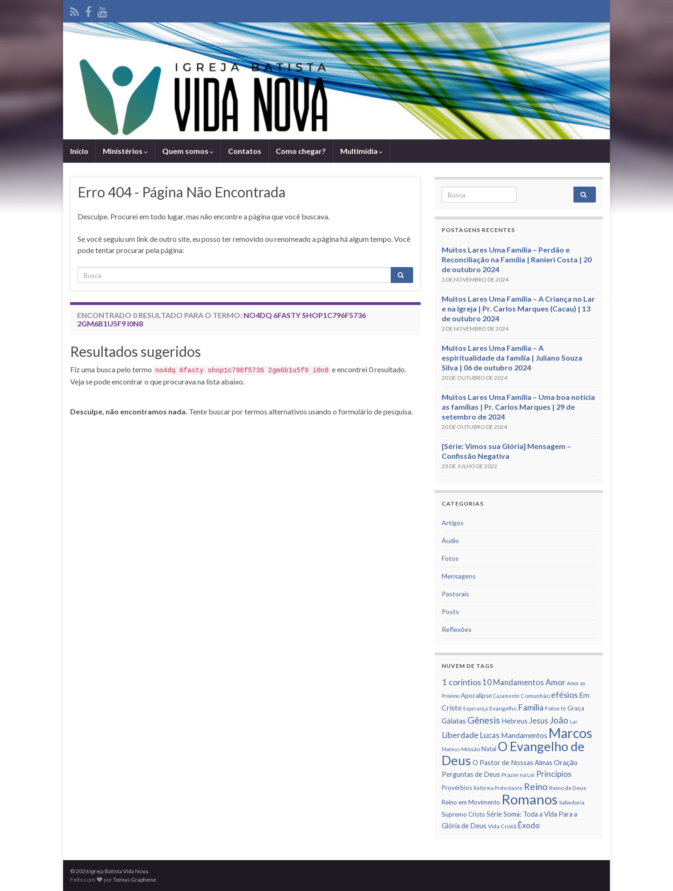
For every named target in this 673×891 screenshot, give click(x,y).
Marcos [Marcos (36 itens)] (570, 733)
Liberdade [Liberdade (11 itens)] (460, 735)
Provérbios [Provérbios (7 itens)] (457, 787)
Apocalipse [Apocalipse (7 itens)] (476, 695)
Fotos (450, 558)
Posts (450, 612)
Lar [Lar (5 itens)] (574, 721)
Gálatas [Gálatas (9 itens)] (454, 721)
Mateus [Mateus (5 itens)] (451, 749)
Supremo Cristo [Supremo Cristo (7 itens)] (463, 814)
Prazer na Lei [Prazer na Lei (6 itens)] (518, 774)
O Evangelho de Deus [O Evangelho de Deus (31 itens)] (513, 753)
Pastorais (455, 594)
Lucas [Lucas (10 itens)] (490, 735)
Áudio (450, 540)
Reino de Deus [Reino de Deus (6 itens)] (567, 787)
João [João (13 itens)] (559, 720)
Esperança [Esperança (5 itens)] (475, 708)
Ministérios (125, 150)
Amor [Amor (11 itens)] (555, 682)
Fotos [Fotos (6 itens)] (552, 708)
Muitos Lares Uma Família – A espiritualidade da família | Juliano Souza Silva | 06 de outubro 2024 (512, 357)
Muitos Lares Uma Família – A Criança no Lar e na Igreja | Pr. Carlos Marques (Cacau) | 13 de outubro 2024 (518, 308)
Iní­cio (79, 150)
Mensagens (459, 576)
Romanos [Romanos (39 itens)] (529, 799)
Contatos (244, 150)
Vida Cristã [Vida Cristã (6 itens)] (502, 826)
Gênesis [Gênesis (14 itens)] (483, 719)
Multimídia (361, 150)
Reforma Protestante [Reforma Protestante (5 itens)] (498, 788)
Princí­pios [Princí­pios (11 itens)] (554, 774)
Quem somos (188, 150)
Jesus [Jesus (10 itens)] (538, 720)
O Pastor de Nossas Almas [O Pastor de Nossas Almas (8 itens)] (512, 763)
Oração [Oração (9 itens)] (566, 762)
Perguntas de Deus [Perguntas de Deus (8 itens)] (471, 774)
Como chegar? (301, 150)
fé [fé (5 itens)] (563, 708)
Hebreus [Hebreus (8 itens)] (514, 721)
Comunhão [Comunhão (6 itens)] (535, 695)
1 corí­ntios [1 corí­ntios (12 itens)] (461, 682)
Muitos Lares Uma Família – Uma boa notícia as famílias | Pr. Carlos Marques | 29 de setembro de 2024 (518, 406)
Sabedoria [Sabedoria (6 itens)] (572, 802)
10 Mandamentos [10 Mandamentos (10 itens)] (513, 682)
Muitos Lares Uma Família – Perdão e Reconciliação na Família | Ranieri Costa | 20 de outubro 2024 (517, 259)
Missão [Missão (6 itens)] (470, 749)
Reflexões (457, 629)
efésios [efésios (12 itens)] (564, 694)
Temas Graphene (134, 879)
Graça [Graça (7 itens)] (575, 708)
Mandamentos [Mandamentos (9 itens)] (524, 735)
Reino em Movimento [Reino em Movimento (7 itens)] (471, 802)
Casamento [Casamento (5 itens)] (506, 696)
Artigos (453, 523)
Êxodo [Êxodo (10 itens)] (529, 825)
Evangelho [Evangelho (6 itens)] (502, 708)
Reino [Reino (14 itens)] (536, 786)
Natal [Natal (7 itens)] (488, 749)
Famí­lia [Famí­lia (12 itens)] (531, 707)
